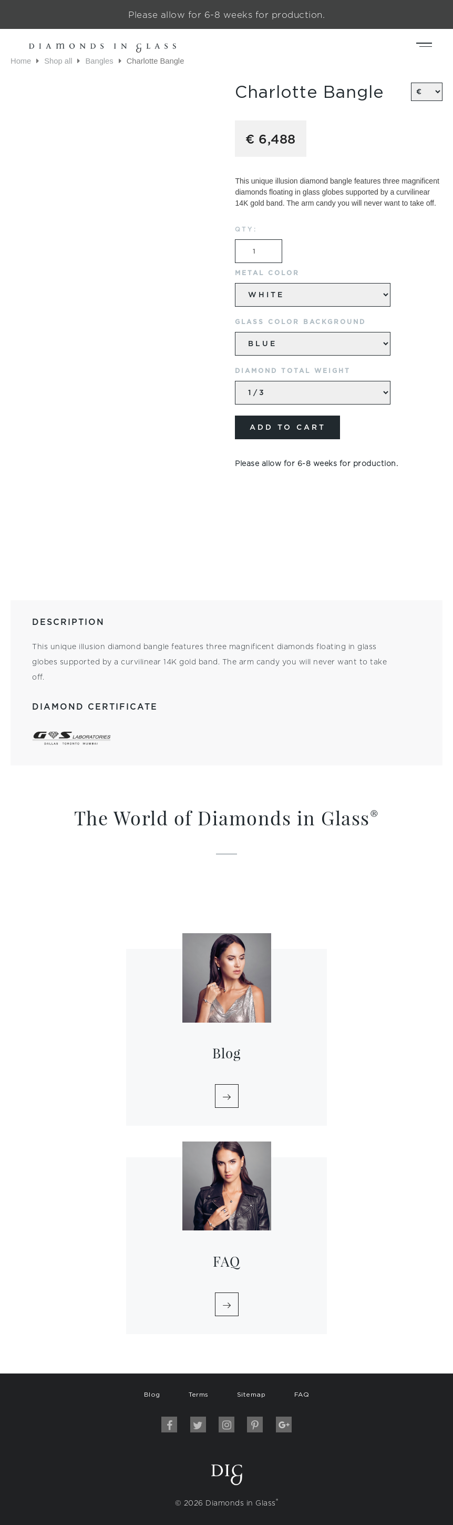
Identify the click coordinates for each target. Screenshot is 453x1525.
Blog (152, 1394)
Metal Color (267, 273)
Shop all (58, 61)
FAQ (302, 1394)
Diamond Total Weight (293, 371)
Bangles (99, 61)
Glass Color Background (300, 322)
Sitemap (251, 1394)
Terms (199, 1394)
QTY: (246, 229)
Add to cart (288, 427)
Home (21, 61)
